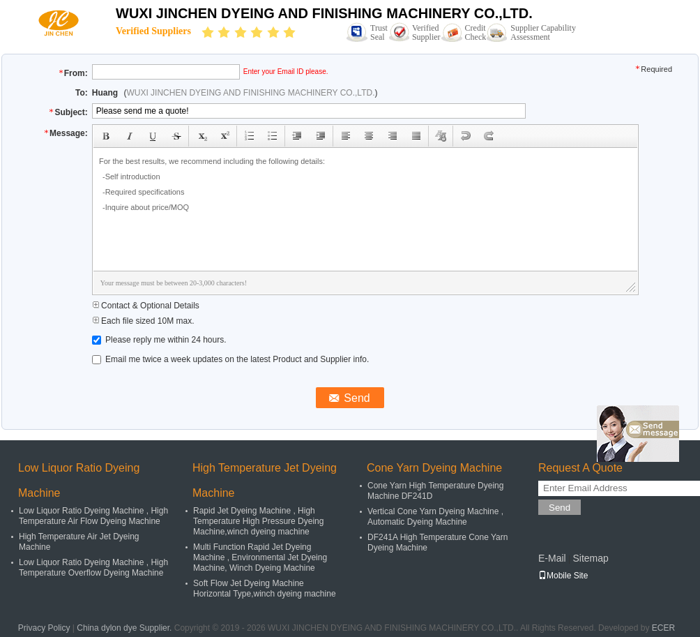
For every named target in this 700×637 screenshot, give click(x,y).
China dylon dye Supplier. (125, 628)
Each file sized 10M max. (143, 321)
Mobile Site (563, 575)
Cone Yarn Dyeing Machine (434, 468)
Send (559, 507)
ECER (663, 628)
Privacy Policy (44, 628)
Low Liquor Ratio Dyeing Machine (78, 480)
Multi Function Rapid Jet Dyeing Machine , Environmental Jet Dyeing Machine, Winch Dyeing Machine (260, 557)
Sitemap (590, 558)
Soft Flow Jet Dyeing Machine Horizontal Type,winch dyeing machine (264, 588)
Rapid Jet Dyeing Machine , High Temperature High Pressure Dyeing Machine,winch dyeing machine (258, 521)
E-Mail (552, 558)
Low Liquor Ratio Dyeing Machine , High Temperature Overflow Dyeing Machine (93, 567)
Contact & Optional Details (145, 305)
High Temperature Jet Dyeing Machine (264, 480)
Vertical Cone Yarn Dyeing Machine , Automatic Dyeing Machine (435, 517)
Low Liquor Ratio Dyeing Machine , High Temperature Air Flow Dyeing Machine (93, 516)
